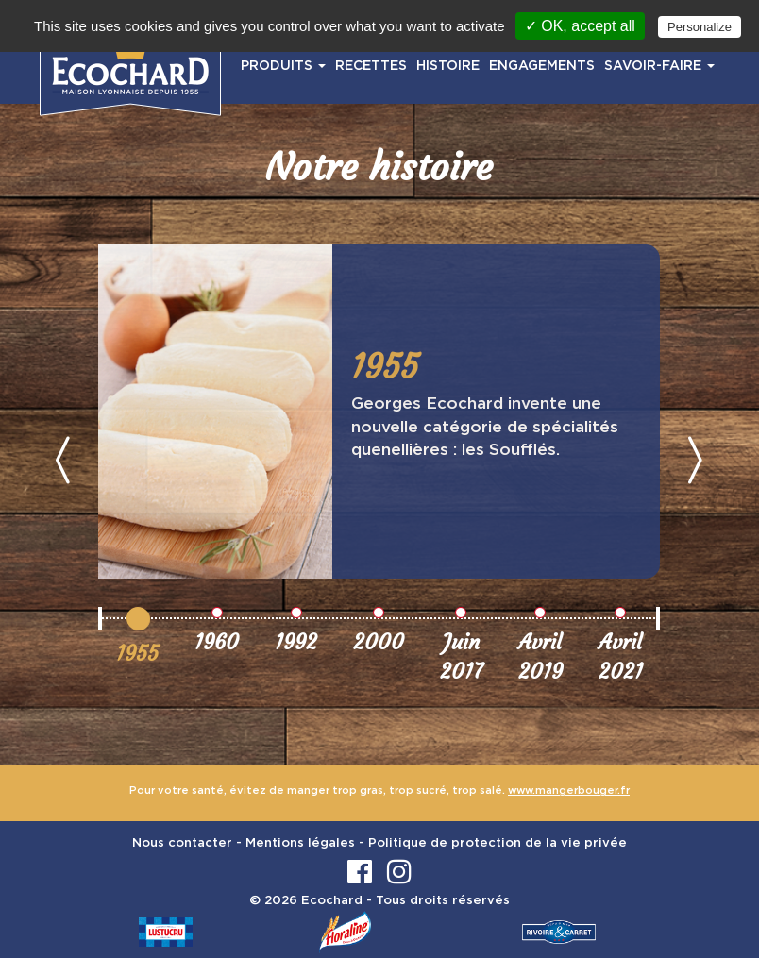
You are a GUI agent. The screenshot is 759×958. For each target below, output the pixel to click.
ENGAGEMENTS (542, 66)
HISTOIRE (448, 66)
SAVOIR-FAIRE (659, 66)
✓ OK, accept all (580, 26)
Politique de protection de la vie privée (497, 843)
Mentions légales (300, 843)
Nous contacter (182, 843)
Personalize (699, 27)
